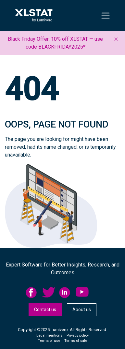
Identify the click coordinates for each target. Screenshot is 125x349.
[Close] (116, 39)
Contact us (45, 309)
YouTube (82, 292)
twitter (48, 292)
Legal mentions (49, 335)
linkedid (65, 292)
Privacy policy (78, 335)
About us (81, 309)
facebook (32, 292)
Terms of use (49, 341)
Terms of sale (75, 341)
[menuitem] (34, 292)
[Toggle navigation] (105, 15)
